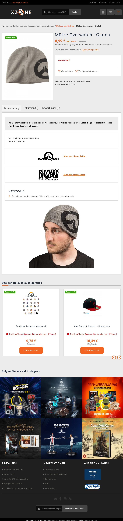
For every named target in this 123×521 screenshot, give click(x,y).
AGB (46, 484)
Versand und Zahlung (13, 470)
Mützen (72, 81)
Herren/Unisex (47, 196)
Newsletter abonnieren (74, 508)
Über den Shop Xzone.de (55, 474)
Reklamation (49, 479)
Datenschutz (50, 488)
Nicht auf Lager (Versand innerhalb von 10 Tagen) (32, 334)
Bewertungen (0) (51, 108)
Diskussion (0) (30, 108)
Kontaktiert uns (51, 470)
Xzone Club (114, 3)
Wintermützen (83, 81)
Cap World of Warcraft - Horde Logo (92, 326)
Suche (74, 12)
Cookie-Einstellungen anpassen (17, 488)
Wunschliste (65, 71)
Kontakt (92, 3)
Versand (102, 3)
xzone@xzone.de (15, 3)
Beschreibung (11, 108)
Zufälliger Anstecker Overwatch (31, 326)
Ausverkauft (64, 60)
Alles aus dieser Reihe (74, 156)
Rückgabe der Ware (12, 484)
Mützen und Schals (65, 196)
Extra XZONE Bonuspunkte (15, 479)
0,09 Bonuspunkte (90, 50)
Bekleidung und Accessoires (25, 196)
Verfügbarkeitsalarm (86, 71)
